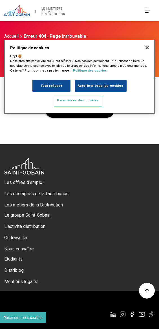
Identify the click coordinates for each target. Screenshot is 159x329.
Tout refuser (51, 86)
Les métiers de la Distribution (33, 205)
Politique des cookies (90, 70)
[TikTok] (151, 314)
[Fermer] (147, 47)
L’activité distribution (24, 226)
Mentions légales (21, 281)
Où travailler (16, 237)
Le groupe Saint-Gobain (27, 215)
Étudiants (13, 259)
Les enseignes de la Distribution (36, 193)
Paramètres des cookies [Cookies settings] (23, 317)
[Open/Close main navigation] (148, 10)
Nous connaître (19, 249)
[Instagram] (122, 314)
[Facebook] (132, 314)
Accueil (11, 36)
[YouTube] (141, 314)
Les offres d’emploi (23, 182)
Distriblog (14, 270)
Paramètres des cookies (78, 100)
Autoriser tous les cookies (100, 86)
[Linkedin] (113, 314)
